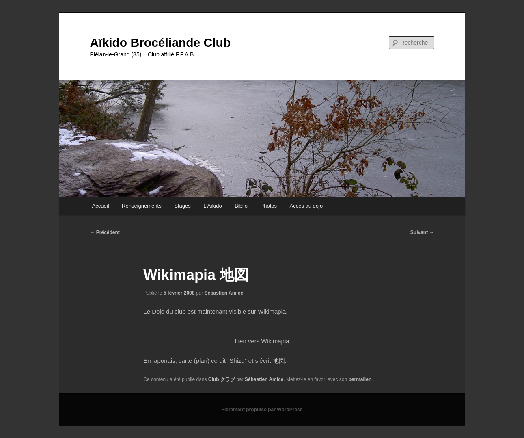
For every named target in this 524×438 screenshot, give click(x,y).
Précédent (105, 232)
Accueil (100, 206)
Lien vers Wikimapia (262, 341)
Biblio (241, 206)
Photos (269, 206)
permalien (360, 379)
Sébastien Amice (224, 293)
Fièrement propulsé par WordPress (262, 409)
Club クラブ (221, 379)
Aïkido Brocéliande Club (160, 42)
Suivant (422, 232)
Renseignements (142, 206)
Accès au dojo (306, 206)
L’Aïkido (212, 206)
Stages (182, 206)
